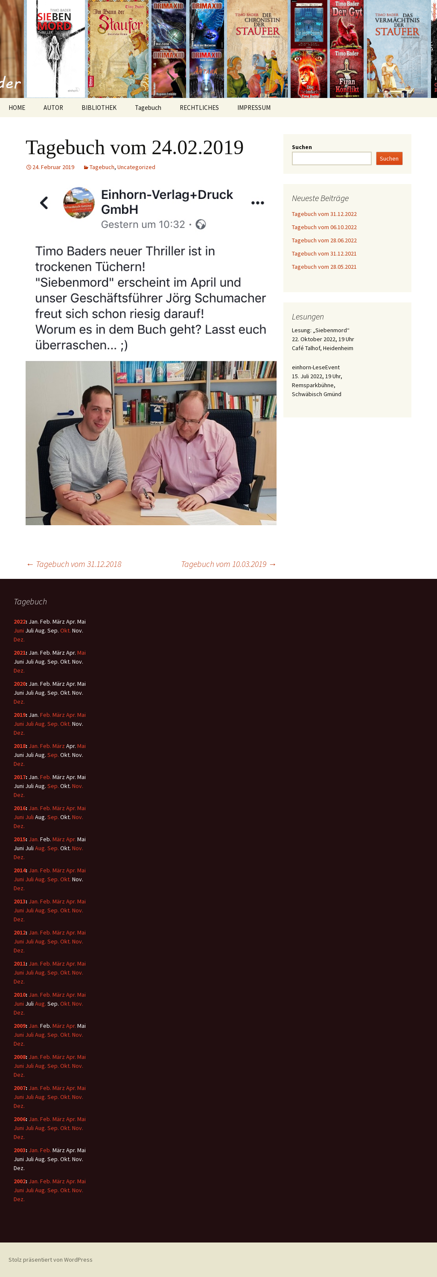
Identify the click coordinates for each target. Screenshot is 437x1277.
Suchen (302, 147)
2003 (20, 1150)
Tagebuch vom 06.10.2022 (324, 227)
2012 (20, 932)
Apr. (71, 715)
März (58, 715)
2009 (20, 1026)
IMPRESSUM (254, 108)
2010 (20, 994)
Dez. (19, 639)
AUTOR (53, 108)
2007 (20, 1088)
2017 (20, 777)
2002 (20, 1181)
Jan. (34, 746)
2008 (20, 1057)
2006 (20, 1119)
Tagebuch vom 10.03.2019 (229, 563)
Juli (29, 724)
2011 (20, 963)
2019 (20, 715)
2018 (20, 746)
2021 (20, 652)
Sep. (53, 724)
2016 (20, 808)
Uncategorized (136, 167)
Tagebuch (148, 108)
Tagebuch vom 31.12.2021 (324, 253)
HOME (17, 108)
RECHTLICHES (199, 108)
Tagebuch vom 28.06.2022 (324, 240)
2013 (20, 901)
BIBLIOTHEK (99, 108)
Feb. (45, 715)
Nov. (77, 786)
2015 (20, 839)
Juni (19, 630)
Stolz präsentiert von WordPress (51, 1259)
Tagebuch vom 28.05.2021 (324, 266)
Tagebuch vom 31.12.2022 (324, 214)
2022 (20, 621)
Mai (81, 652)
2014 (20, 870)
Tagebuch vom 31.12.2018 (73, 563)
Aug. (40, 724)
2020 (20, 683)
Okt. (65, 630)
